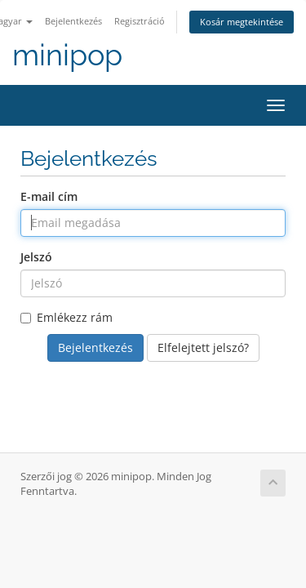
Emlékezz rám (66, 317)
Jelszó (36, 257)
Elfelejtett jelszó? (203, 347)
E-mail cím (49, 196)
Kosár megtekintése (241, 22)
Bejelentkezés (73, 21)
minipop (67, 55)
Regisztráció (139, 21)
